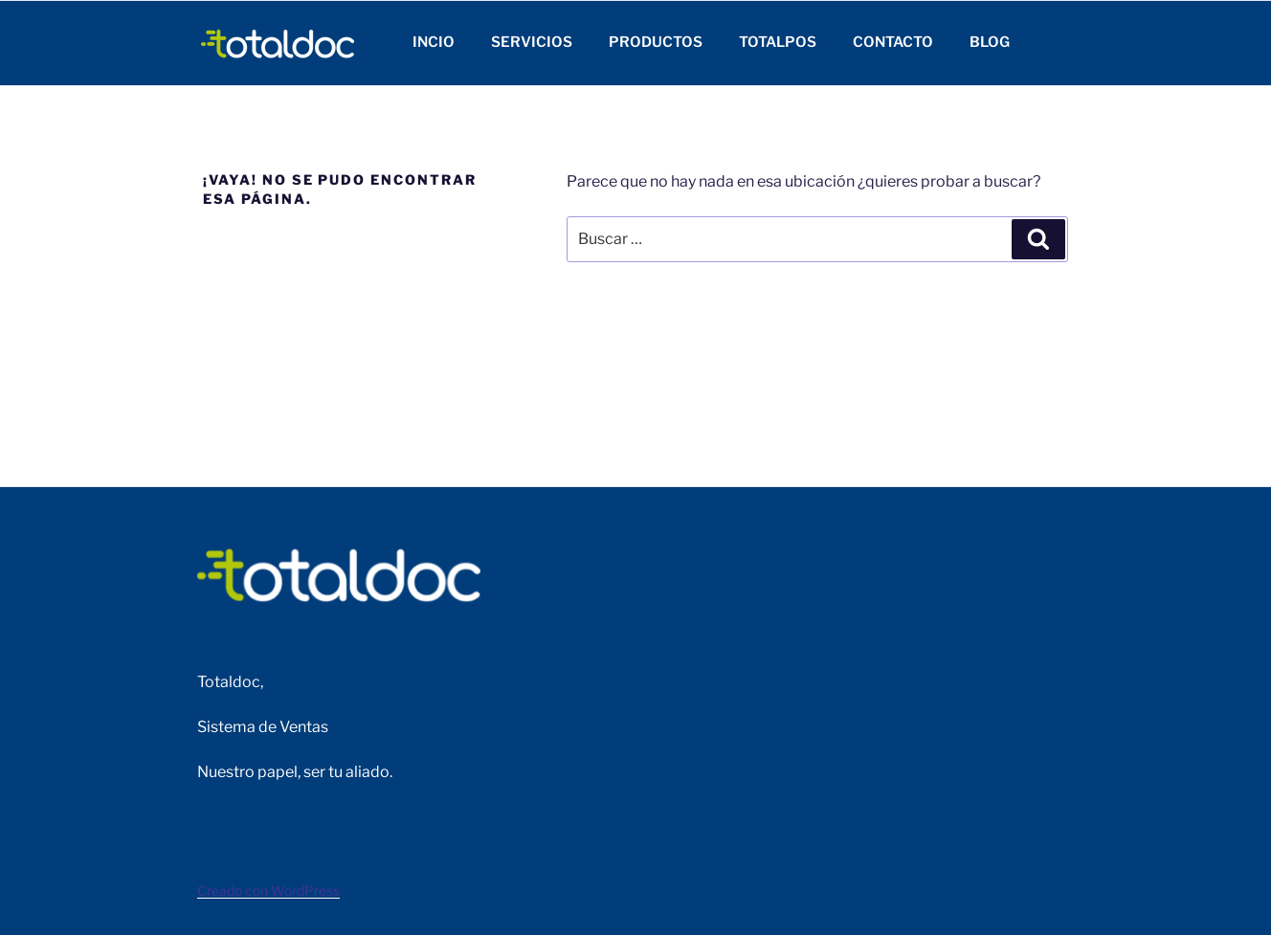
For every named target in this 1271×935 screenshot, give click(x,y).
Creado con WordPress (268, 890)
